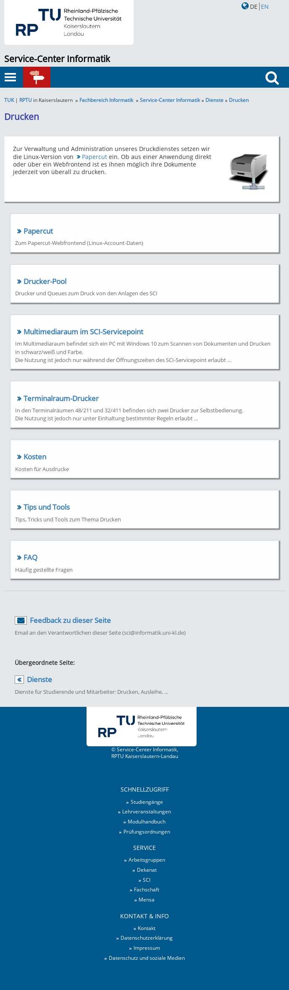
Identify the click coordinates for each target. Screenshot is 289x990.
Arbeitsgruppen (147, 859)
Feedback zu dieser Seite (70, 620)
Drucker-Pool (45, 281)
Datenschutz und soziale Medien (147, 957)
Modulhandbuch (147, 821)
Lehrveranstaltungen (146, 811)
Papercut (94, 157)
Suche (274, 93)
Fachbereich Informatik (106, 99)
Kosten (35, 456)
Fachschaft (146, 889)
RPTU (25, 99)
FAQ (30, 557)
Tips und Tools (47, 507)
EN (265, 6)
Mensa (147, 899)
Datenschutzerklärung (147, 937)
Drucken (239, 99)
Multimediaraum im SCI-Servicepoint (83, 331)
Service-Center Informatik (57, 59)
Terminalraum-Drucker (61, 398)
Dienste (214, 99)
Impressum (147, 947)
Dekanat (147, 869)
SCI (146, 879)
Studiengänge (147, 801)
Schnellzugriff (48, 77)
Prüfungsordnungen (146, 831)
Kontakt (146, 928)
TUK (9, 99)
